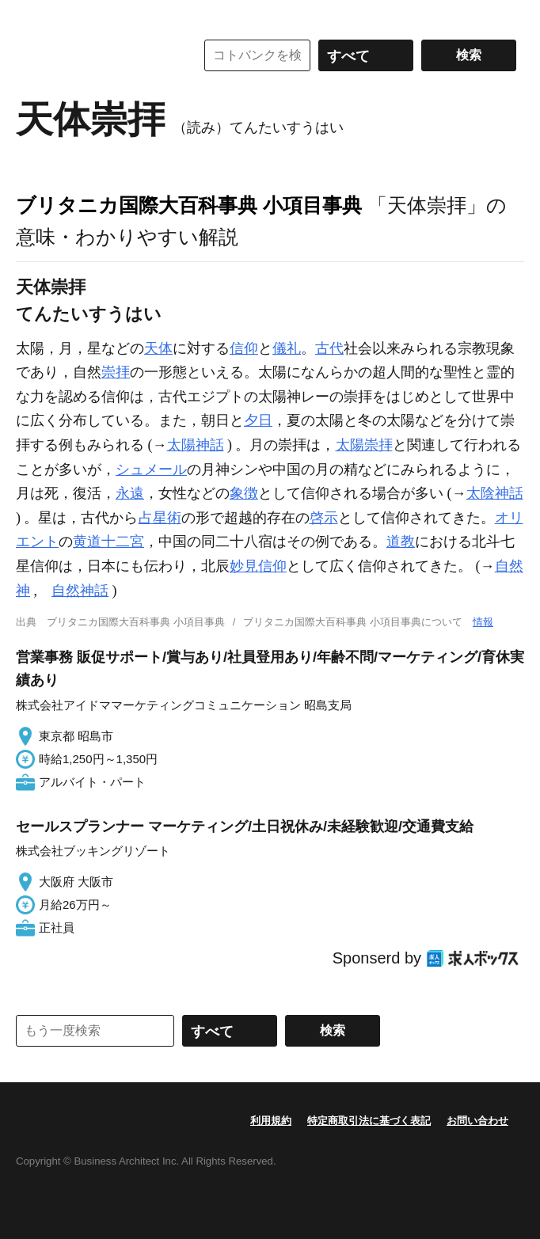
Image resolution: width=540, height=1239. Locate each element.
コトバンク (94, 55)
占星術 (160, 518)
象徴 (244, 493)
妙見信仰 (258, 566)
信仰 (244, 348)
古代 (329, 348)
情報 (483, 622)
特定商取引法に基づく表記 (369, 1121)
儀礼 (286, 348)
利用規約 (270, 1121)
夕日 (258, 420)
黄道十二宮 (108, 541)
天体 (158, 348)
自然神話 (79, 591)
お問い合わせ (477, 1121)
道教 (400, 541)
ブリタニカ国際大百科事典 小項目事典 (189, 205)
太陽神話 (195, 445)
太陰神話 (494, 493)
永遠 (130, 493)
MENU (32, 16)
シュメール (151, 469)
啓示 (324, 518)
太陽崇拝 (364, 445)
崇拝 (115, 372)
